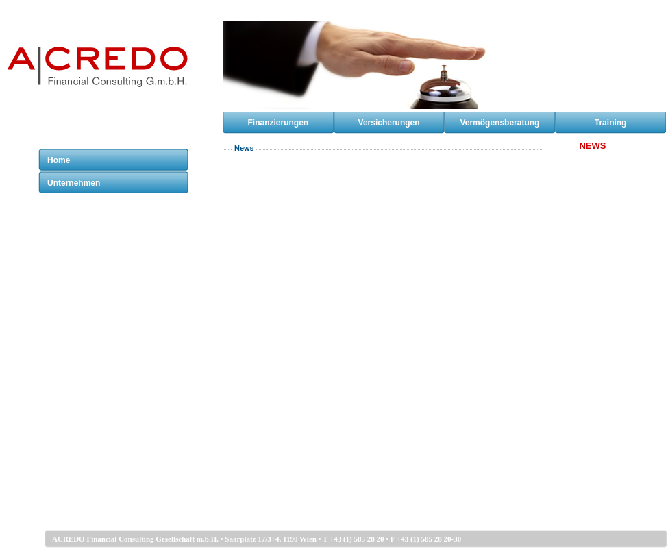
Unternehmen (73, 183)
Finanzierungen (278, 123)
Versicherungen (389, 123)
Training (611, 123)
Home (58, 160)
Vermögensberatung (499, 123)
